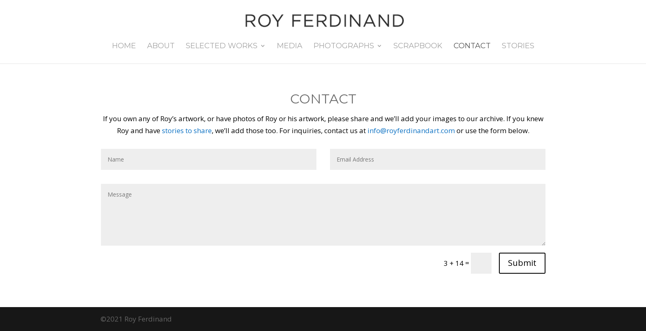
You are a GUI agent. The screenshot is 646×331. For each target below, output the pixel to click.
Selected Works (221, 46)
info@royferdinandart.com (411, 130)
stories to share (187, 130)
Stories (518, 46)
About (161, 46)
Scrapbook (417, 46)
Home (124, 46)
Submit (522, 262)
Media (289, 46)
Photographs (344, 46)
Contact (472, 46)
